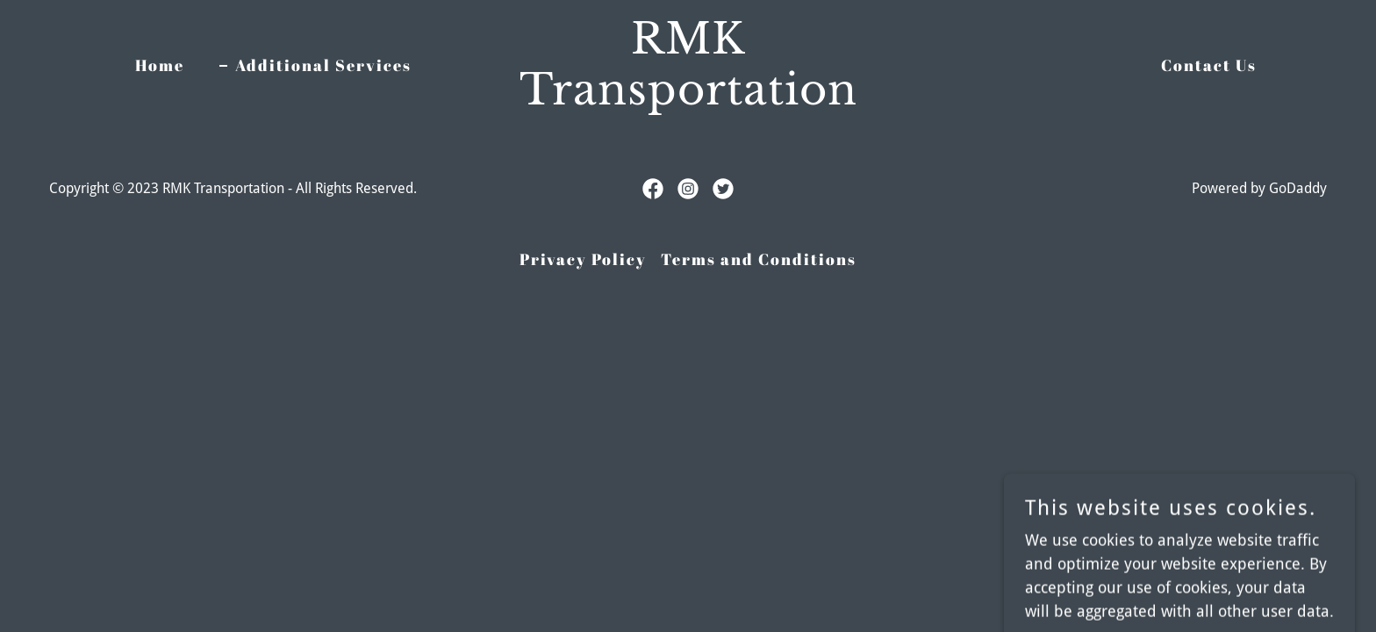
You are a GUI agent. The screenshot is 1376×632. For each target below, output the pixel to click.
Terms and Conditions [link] (758, 258)
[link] (688, 99)
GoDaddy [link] (1298, 188)
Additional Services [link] (323, 64)
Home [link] (159, 64)
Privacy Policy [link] (583, 258)
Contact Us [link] (1209, 64)
